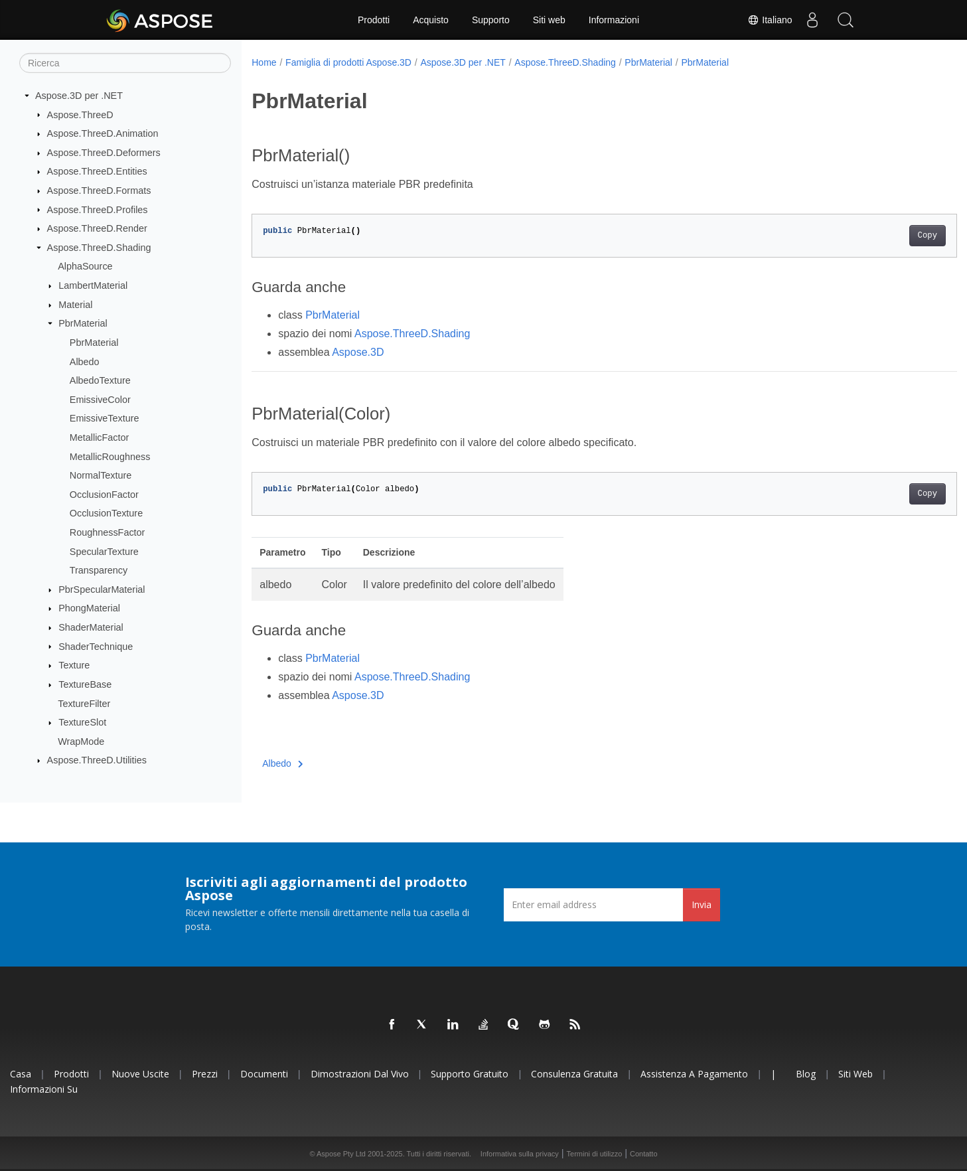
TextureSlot (82, 722)
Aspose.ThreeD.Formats (99, 190)
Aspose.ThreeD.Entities (97, 171)
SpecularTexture (104, 551)
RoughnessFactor (107, 532)
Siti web (549, 20)
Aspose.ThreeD (80, 114)
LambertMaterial (92, 285)
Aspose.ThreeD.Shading (99, 247)
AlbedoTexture (100, 380)
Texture (74, 665)
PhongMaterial (89, 608)
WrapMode (81, 741)
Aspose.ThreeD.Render (97, 228)
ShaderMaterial (90, 627)
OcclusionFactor (104, 494)
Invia (701, 904)
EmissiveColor (100, 399)
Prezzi (205, 1073)
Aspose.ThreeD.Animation (103, 133)
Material (75, 304)
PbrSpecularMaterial (101, 589)
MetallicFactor (99, 437)
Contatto (644, 1154)
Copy (878, 235)
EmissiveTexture (104, 418)
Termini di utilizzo (595, 1154)
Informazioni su (44, 1089)
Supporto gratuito (469, 1073)
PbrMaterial (83, 323)
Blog (806, 1073)
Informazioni (614, 20)
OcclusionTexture (106, 513)
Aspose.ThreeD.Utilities (97, 760)
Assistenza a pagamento (694, 1073)
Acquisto (431, 20)
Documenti (264, 1073)
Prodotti (374, 20)
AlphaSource (85, 266)
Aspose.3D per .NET (79, 95)
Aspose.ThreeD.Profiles (97, 209)
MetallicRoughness (110, 456)
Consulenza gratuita (574, 1073)
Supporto (491, 20)
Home (264, 62)
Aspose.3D (358, 352)
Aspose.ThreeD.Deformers (104, 152)
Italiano (769, 20)
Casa (20, 1073)
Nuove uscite (140, 1073)
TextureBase (85, 684)
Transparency (98, 570)
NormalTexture (101, 475)
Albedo (85, 361)
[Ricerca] (125, 63)
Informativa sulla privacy (520, 1154)
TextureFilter (84, 703)
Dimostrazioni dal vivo (360, 1073)
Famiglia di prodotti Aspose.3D (348, 62)
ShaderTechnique (95, 646)
